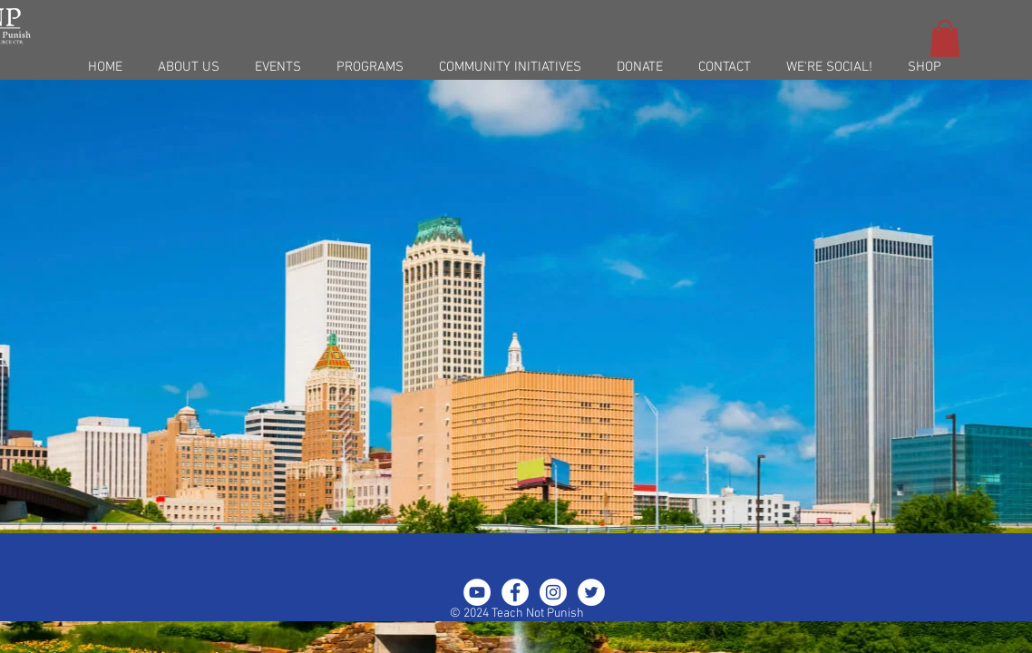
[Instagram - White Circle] (553, 592)
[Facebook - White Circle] (515, 592)
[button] (945, 38)
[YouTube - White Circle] (477, 592)
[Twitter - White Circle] (591, 592)
